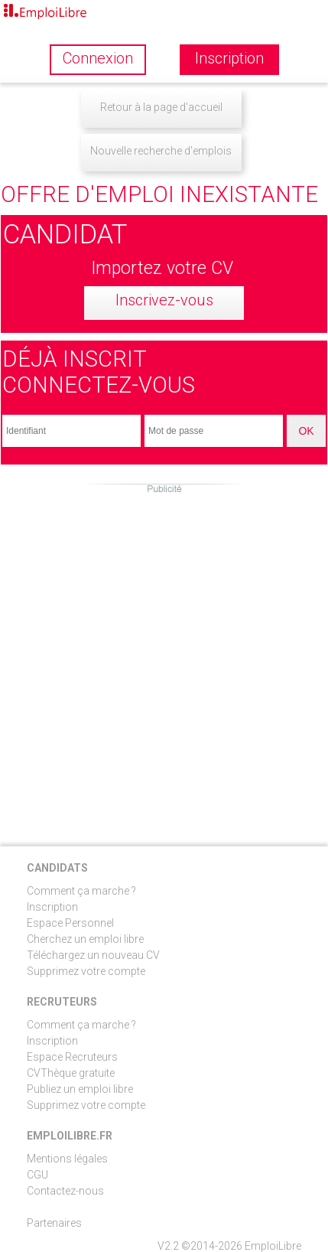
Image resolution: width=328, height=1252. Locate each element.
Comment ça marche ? (81, 891)
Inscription (52, 907)
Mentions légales (67, 1159)
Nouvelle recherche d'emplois (161, 151)
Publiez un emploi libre (80, 1089)
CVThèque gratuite (71, 1073)
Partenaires (54, 1223)
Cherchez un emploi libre (85, 939)
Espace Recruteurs (72, 1057)
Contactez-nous (65, 1191)
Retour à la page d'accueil (161, 107)
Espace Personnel (70, 923)
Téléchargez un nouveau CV (93, 955)
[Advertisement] (164, 659)
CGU (37, 1175)
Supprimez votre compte (86, 971)
